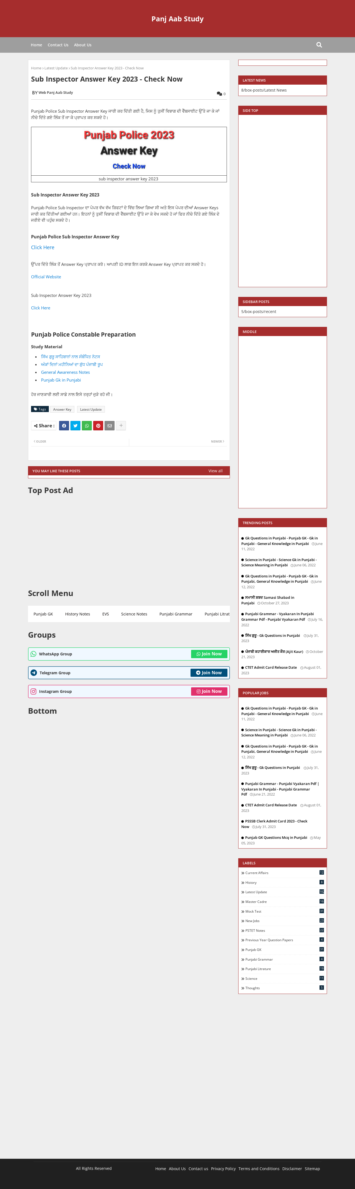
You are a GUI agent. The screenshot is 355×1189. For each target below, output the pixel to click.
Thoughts (284, 987)
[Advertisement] (129, 541)
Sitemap (312, 1168)
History (284, 882)
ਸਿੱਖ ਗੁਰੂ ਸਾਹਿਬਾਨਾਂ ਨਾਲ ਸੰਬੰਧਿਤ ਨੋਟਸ (70, 356)
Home (36, 44)
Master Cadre (284, 901)
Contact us (198, 1168)
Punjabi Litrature (220, 614)
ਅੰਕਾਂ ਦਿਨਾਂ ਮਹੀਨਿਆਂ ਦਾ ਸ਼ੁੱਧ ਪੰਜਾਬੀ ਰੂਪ (72, 364)
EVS (105, 614)
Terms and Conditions (259, 1168)
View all (216, 470)
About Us (83, 44)
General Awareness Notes (65, 372)
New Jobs (284, 920)
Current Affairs (284, 872)
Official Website (46, 276)
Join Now (209, 654)
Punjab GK (43, 614)
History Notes (77, 614)
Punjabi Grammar (175, 614)
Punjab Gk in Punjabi (61, 380)
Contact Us (58, 44)
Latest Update (56, 67)
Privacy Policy (223, 1168)
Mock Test (284, 911)
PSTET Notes (284, 930)
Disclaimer (292, 1168)
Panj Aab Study (177, 18)
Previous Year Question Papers (284, 939)
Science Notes (134, 614)
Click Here (42, 247)
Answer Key (62, 409)
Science (284, 978)
